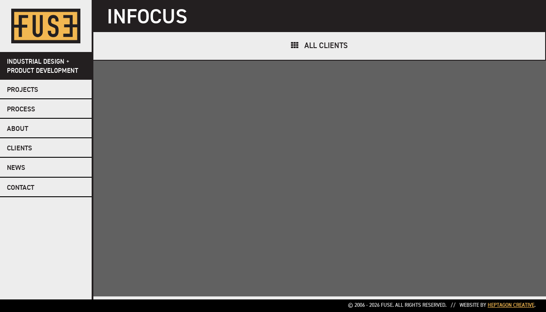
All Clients (326, 46)
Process (21, 109)
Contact (20, 188)
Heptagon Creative (511, 305)
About (17, 129)
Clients (19, 148)
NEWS (16, 168)
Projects (22, 90)
